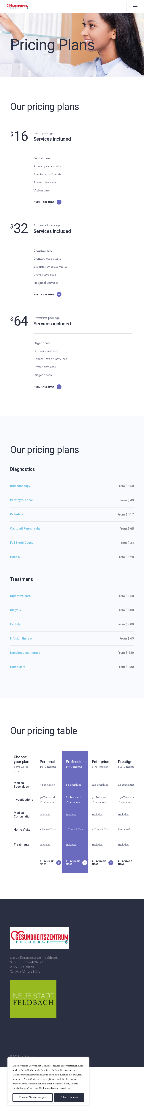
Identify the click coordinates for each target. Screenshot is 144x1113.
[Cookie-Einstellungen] (32, 1097)
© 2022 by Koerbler (23, 1056)
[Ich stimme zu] (69, 1097)
